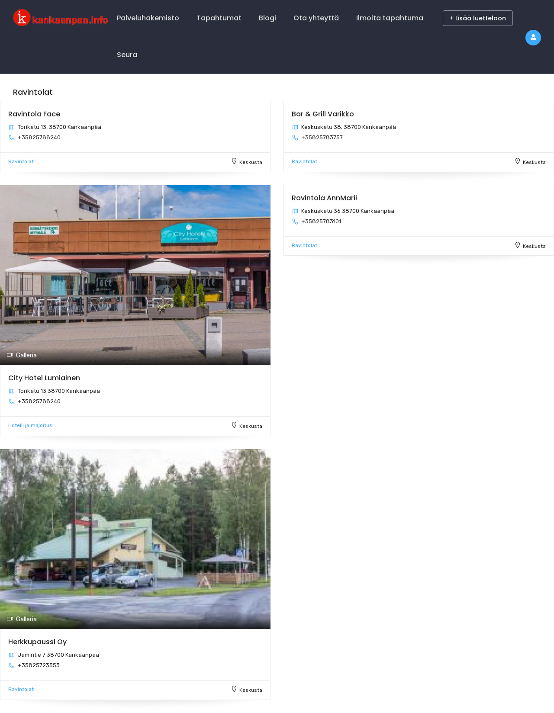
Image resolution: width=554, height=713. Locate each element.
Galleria (21, 355)
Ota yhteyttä (316, 18)
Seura (127, 55)
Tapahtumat (219, 18)
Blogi (267, 18)
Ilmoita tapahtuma (389, 18)
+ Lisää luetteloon (478, 18)
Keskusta (250, 162)
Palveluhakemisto (148, 18)
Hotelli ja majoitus (30, 425)
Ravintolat (21, 161)
